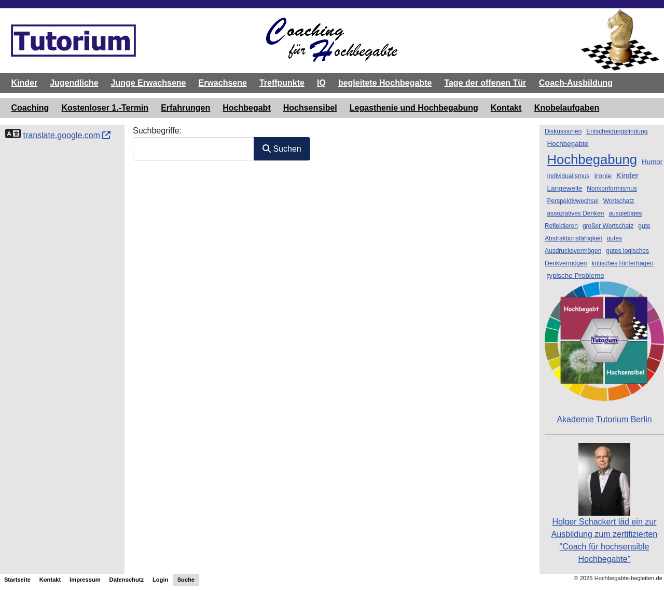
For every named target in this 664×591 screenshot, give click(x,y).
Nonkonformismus (612, 188)
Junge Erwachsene (148, 82)
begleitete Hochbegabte (385, 82)
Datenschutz (126, 579)
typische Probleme (575, 275)
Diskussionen (563, 131)
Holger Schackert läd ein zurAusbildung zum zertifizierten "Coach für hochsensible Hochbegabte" (604, 519)
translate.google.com (66, 135)
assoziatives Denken (575, 213)
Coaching (30, 107)
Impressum (85, 579)
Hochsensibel (310, 107)
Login (160, 579)
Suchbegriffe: (157, 130)
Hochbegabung (592, 159)
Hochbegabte (567, 143)
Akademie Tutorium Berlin (604, 352)
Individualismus (568, 176)
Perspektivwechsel (572, 201)
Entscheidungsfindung (616, 131)
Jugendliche (74, 82)
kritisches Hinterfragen (622, 263)
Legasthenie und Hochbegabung (414, 107)
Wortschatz (618, 201)
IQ (321, 82)
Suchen (281, 148)
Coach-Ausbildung (576, 82)
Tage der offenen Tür (485, 82)
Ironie (603, 176)
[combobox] (193, 148)
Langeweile (564, 188)
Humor (652, 162)
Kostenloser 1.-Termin (104, 107)
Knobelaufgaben (566, 107)
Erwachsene (222, 82)
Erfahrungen (185, 107)
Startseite (17, 579)
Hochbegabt (246, 107)
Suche (186, 579)
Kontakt (506, 107)
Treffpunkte (282, 82)
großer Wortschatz (608, 226)
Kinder (24, 82)
